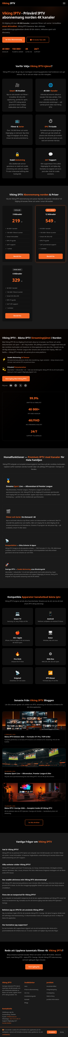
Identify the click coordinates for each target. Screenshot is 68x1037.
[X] (20, 385)
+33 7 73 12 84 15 (14, 1019)
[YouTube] (11, 385)
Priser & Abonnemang (31, 989)
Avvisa (62, 1032)
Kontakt (26, 999)
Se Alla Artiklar (34, 822)
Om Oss (26, 993)
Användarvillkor (51, 986)
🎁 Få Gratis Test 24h (38, 40)
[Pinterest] (25, 385)
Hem (25, 986)
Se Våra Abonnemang (13, 39)
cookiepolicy (6, 1034)
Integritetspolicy (52, 989)
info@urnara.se (12, 1016)
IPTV (8, 3)
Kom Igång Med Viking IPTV (15, 379)
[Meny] (64, 3)
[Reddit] (16, 385)
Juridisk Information (53, 999)
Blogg (26, 1003)
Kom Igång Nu (34, 967)
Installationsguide (30, 996)
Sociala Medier (6, 1023)
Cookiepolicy (50, 993)
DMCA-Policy (51, 996)
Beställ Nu (17, 256)
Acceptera (52, 1032)
